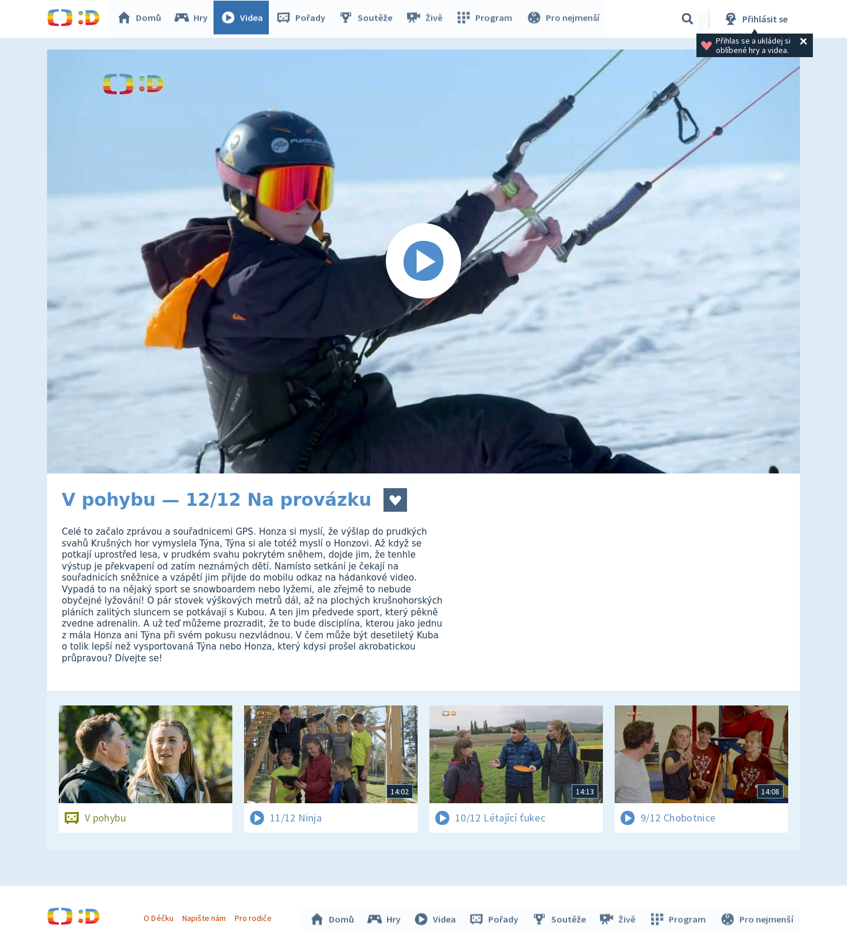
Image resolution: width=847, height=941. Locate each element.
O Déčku (160, 916)
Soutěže (368, 19)
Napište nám (205, 916)
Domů (142, 19)
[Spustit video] (423, 261)
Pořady (303, 19)
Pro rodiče (255, 916)
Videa (244, 19)
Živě (426, 19)
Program (486, 19)
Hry (193, 19)
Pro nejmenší (563, 19)
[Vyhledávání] (687, 19)
